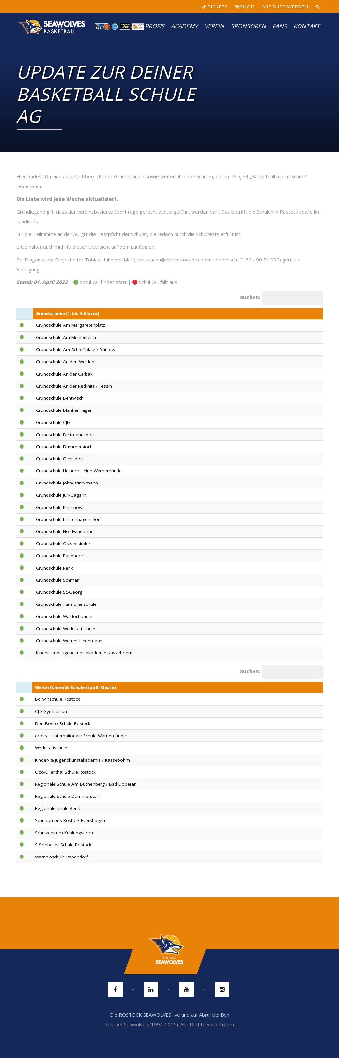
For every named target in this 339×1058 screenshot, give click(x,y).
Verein (214, 26)
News (130, 26)
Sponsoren (248, 26)
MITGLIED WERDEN (284, 6)
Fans (279, 26)
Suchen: (250, 297)
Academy (184, 26)
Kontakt (306, 26)
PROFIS (154, 26)
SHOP (244, 6)
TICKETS (214, 6)
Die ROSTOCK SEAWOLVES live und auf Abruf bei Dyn (169, 1014)
